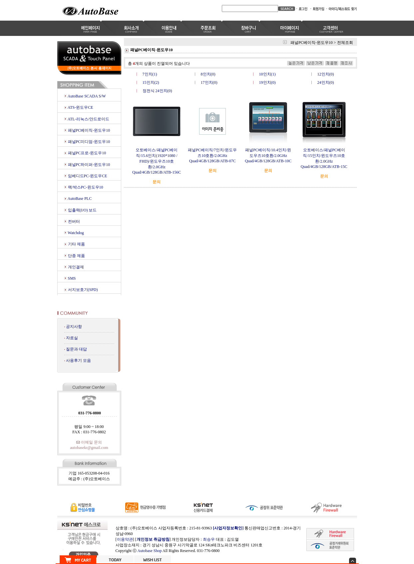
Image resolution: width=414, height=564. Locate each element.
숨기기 (352, 560)
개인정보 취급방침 (153, 539)
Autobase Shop (150, 550)
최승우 (209, 539)
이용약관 (125, 539)
